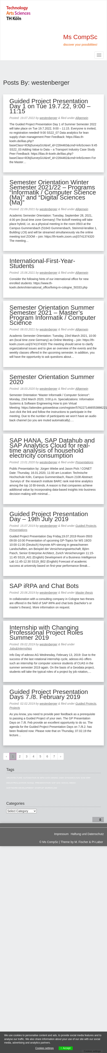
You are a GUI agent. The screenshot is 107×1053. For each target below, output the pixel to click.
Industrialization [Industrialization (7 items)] (16, 783)
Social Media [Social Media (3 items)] (68, 783)
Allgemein (81, 118)
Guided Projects (85, 525)
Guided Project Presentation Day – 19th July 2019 (48, 516)
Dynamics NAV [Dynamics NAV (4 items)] (72, 778)
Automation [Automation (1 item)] (29, 778)
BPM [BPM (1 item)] (42, 778)
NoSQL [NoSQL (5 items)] (30, 783)
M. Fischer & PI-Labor (89, 842)
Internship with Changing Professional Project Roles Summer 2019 (46, 632)
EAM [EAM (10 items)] (83, 778)
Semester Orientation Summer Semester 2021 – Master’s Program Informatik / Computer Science (52, 315)
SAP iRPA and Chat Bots (44, 585)
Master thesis (84, 592)
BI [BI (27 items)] (38, 778)
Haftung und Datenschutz (87, 834)
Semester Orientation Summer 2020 (51, 379)
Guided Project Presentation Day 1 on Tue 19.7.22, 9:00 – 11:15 (49, 106)
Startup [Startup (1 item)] (39, 788)
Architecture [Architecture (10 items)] (14, 778)
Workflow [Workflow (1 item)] (51, 788)
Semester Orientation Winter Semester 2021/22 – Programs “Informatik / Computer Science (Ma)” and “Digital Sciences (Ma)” (52, 192)
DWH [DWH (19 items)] (61, 778)
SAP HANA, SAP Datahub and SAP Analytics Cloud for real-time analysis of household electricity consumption (52, 448)
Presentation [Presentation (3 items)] (43, 783)
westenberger (48, 118)
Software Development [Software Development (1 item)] (20, 788)
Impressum (61, 834)
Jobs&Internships (20, 648)
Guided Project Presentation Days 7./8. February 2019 (48, 694)
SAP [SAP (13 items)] (54, 783)
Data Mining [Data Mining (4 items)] (51, 778)
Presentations (84, 462)
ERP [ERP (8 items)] (88, 778)
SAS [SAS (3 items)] (58, 783)
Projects (14, 707)
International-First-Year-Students (42, 263)
